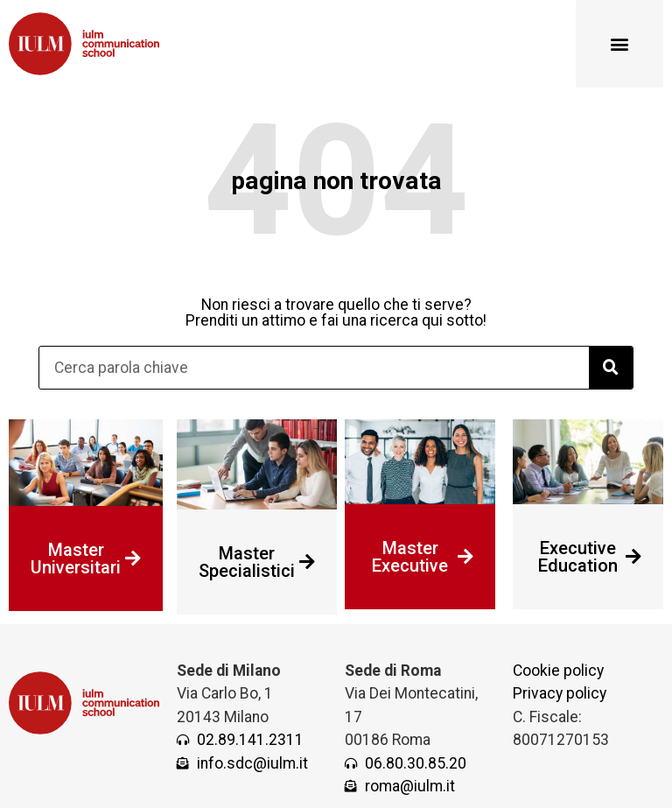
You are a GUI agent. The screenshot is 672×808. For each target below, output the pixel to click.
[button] (619, 44)
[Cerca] (611, 368)
